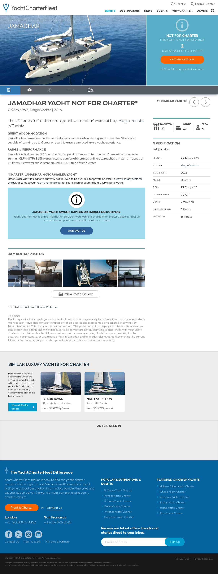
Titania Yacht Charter (172, 507)
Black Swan (53, 399)
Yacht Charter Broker (48, 182)
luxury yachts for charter (189, 69)
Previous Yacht (194, 102)
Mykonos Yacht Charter (117, 511)
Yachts (110, 10)
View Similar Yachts (182, 59)
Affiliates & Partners (57, 541)
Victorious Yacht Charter (174, 497)
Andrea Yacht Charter (172, 502)
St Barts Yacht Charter (117, 501)
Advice (202, 10)
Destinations (130, 10)
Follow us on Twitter (18, 534)
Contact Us (76, 230)
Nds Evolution (99, 399)
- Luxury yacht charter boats (34, 7)
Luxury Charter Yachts (20, 20)
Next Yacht (205, 102)
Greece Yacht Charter (117, 506)
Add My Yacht (32, 541)
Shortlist (180, 3)
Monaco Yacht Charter (117, 495)
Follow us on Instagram (28, 534)
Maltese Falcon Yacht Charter (177, 486)
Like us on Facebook (8, 534)
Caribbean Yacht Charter (118, 517)
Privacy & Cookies (203, 558)
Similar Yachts (174, 101)
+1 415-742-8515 (57, 522)
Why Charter (182, 10)
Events (162, 10)
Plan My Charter (23, 507)
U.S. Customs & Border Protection (38, 307)
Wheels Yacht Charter (172, 491)
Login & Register (205, 3)
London (11, 517)
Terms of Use (182, 558)
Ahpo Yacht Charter (171, 513)
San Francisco (55, 517)
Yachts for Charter (45, 20)
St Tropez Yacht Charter (118, 490)
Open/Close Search (213, 11)
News (148, 10)
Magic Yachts (130, 120)
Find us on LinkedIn (38, 534)
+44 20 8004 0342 (20, 522)
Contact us (57, 508)
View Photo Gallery (79, 294)
